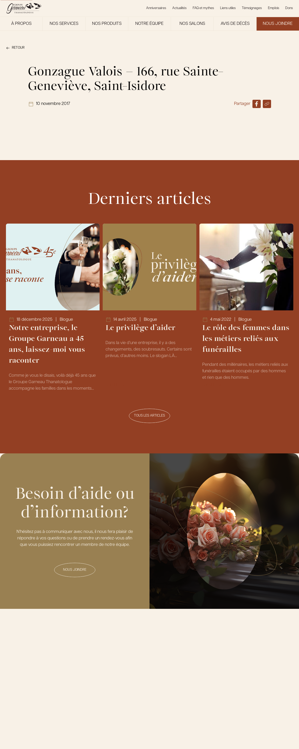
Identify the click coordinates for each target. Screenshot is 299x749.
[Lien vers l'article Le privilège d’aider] (150, 309)
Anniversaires (156, 8)
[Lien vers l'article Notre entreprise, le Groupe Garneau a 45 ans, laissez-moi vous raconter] (53, 309)
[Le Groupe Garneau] (23, 8)
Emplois (273, 8)
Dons (289, 8)
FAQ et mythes (203, 8)
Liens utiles (228, 8)
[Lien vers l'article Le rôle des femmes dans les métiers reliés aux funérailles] (246, 309)
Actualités (179, 8)
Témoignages (252, 8)
